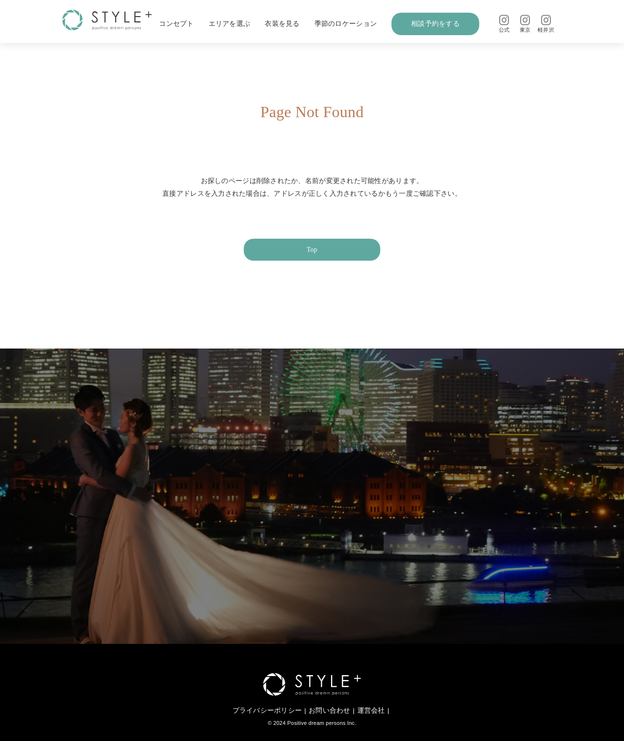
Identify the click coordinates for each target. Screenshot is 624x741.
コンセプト (176, 23)
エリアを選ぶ (230, 23)
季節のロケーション (345, 23)
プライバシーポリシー (267, 710)
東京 (525, 24)
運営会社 (371, 710)
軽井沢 (546, 24)
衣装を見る (282, 23)
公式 (504, 24)
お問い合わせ (330, 710)
